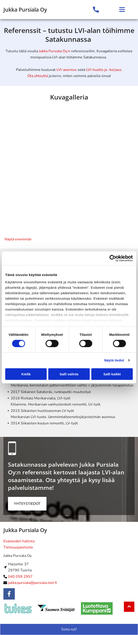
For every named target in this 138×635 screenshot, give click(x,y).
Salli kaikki (112, 374)
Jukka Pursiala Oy (25, 9)
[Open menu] (122, 9)
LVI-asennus (66, 69)
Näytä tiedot (114, 360)
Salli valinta (69, 374)
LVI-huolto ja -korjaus (103, 69)
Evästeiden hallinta (19, 541)
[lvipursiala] (37, 139)
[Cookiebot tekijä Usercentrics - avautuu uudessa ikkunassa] (113, 258)
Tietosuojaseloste (18, 547)
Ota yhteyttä (37, 75)
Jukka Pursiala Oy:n (54, 51)
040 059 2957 (20, 576)
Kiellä (26, 374)
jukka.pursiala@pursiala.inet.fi (32, 582)
